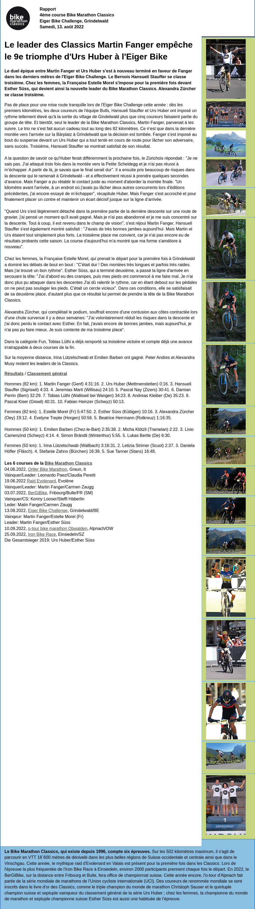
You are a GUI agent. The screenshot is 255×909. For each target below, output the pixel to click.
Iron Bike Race (42, 534)
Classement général (47, 373)
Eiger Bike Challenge (47, 510)
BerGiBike (37, 493)
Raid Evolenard (41, 481)
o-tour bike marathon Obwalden (57, 528)
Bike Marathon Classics (68, 463)
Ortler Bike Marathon (47, 469)
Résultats (14, 373)
